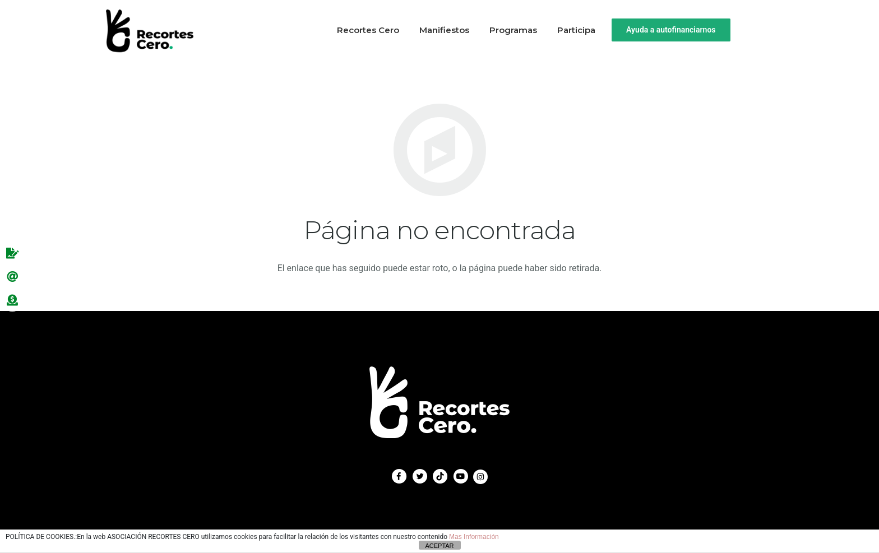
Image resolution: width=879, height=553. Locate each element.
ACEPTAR (439, 545)
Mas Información (474, 537)
